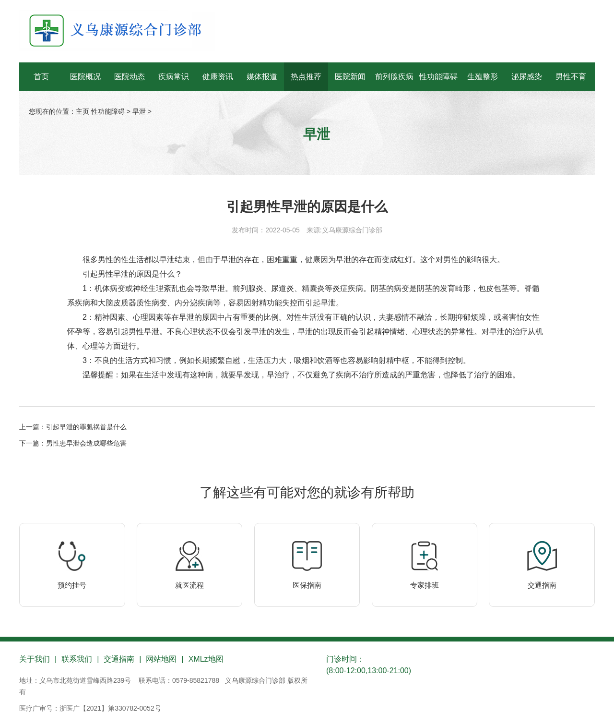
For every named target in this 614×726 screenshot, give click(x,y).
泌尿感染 (526, 77)
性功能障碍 (438, 77)
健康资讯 (217, 77)
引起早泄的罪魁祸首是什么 (86, 427)
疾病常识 (173, 77)
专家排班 (424, 585)
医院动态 (129, 77)
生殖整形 (482, 77)
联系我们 (76, 659)
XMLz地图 (206, 659)
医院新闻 (350, 77)
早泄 (139, 111)
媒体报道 (262, 77)
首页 (41, 77)
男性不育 (570, 77)
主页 (82, 111)
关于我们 (34, 659)
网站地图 (161, 659)
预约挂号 (72, 585)
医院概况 (85, 77)
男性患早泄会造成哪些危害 (86, 443)
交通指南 (542, 585)
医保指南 (307, 585)
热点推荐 (306, 77)
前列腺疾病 (394, 77)
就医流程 (189, 585)
